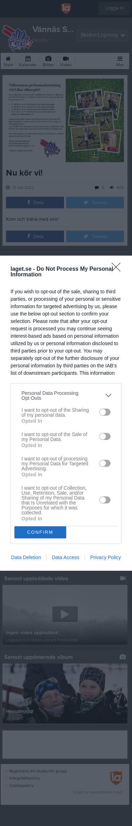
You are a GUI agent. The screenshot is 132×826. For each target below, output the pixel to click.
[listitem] (66, 395)
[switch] (105, 412)
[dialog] (66, 413)
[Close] (118, 269)
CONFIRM (40, 531)
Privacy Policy (105, 557)
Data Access (65, 557)
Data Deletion (26, 557)
